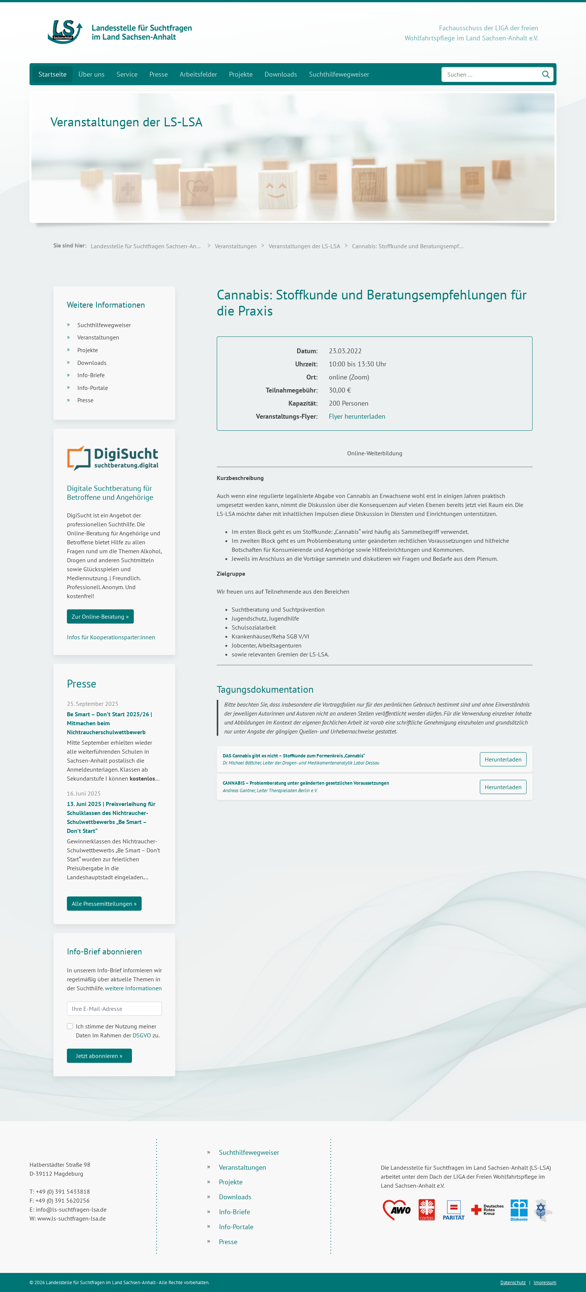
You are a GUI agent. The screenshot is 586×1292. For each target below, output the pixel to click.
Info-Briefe (91, 375)
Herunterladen (503, 759)
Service (127, 74)
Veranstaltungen (98, 337)
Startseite (52, 74)
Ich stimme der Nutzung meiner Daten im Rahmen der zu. (118, 1030)
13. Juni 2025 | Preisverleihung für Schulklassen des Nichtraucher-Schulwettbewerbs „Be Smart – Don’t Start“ (111, 817)
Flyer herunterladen (357, 416)
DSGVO (142, 1035)
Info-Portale (92, 387)
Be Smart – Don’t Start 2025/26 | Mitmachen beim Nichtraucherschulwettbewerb (109, 723)
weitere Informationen (133, 988)
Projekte (241, 74)
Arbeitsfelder (198, 74)
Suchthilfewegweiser (339, 74)
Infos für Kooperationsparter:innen (111, 637)
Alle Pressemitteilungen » (104, 903)
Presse (158, 74)
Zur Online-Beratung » (100, 616)
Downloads (281, 74)
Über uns (91, 74)
